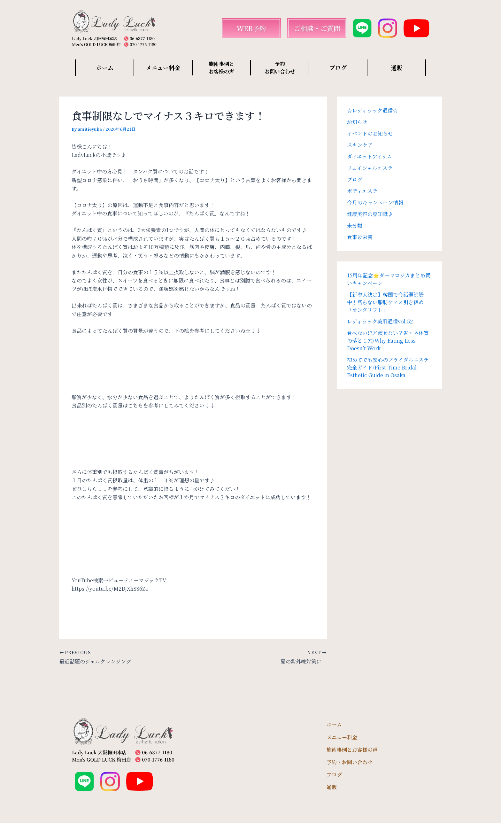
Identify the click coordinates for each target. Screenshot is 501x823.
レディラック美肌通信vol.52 (380, 321)
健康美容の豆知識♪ (370, 214)
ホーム (104, 67)
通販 (396, 67)
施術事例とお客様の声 (352, 749)
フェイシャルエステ (370, 168)
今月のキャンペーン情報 (375, 202)
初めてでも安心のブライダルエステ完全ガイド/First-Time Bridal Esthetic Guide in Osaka (388, 367)
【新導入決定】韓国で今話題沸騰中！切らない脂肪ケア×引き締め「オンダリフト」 (385, 302)
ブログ (338, 67)
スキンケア (360, 145)
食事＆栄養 (360, 237)
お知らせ (357, 122)
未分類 (354, 225)
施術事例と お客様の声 (221, 67)
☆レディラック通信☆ (372, 110)
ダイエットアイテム (369, 156)
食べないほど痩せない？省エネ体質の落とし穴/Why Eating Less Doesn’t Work (388, 340)
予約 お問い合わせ (280, 67)
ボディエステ (362, 191)
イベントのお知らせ (370, 133)
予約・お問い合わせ (350, 762)
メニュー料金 (163, 67)
